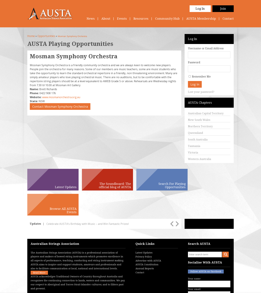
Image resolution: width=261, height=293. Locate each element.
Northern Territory (200, 126)
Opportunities (46, 36)
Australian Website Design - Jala (213, 288)
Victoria (193, 152)
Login (148, 288)
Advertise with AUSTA (148, 235)
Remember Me (201, 76)
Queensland (195, 132)
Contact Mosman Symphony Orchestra (60, 106)
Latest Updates (143, 227)
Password (194, 62)
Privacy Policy (143, 231)
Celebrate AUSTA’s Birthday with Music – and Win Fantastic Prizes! (87, 199)
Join (223, 8)
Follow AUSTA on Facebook (205, 246)
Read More (39, 247)
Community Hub (167, 18)
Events (122, 18)
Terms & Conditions (115, 288)
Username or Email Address (206, 48)
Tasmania (194, 146)
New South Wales (199, 120)
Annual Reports (144, 243)
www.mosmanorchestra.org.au (61, 97)
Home (31, 36)
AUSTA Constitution (146, 239)
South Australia (198, 139)
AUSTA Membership (201, 18)
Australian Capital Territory (206, 113)
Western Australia (199, 159)
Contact (228, 18)
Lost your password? (201, 92)
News (91, 18)
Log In (200, 8)
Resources (140, 18)
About (105, 18)
